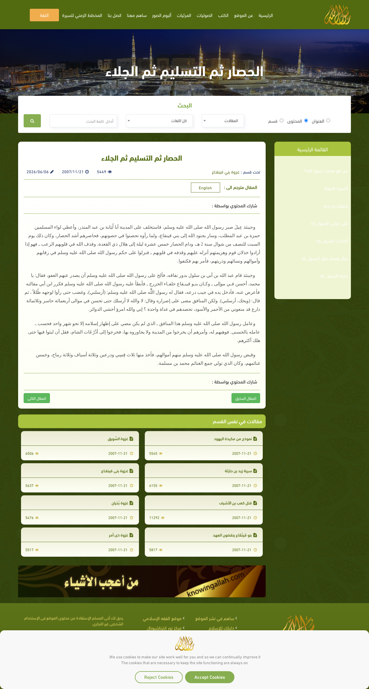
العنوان (321, 120)
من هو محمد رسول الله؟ (326, 170)
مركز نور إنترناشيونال (164, 627)
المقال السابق (245, 398)
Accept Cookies (209, 676)
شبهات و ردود (335, 205)
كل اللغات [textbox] (179, 120)
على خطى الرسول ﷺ (329, 222)
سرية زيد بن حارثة (241, 470)
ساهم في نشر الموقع (214, 618)
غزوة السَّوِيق (120, 438)
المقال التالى (36, 398)
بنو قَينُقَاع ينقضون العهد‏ (235, 535)
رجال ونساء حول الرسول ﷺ (324, 258)
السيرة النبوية (336, 187)
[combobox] (223, 120)
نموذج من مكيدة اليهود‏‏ (235, 438)
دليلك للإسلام (221, 627)
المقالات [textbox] (231, 120)
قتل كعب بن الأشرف (238, 502)
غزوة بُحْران (122, 502)
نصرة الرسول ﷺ (334, 275)
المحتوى (297, 120)
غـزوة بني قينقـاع (226, 171)
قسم (275, 120)
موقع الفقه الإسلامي (162, 618)
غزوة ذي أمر (121, 535)
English (205, 187)
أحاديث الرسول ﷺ (332, 240)
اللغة (44, 14)
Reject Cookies (158, 676)
